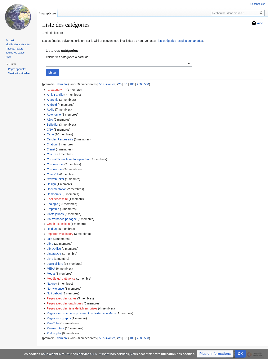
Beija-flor (52, 124)
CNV (50, 129)
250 (139, 84)
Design (51, 184)
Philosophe (54, 333)
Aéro (50, 119)
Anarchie (52, 99)
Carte (50, 134)
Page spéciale (47, 13)
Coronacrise (54, 169)
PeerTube (53, 323)
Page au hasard (14, 48)
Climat (51, 149)
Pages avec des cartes (61, 298)
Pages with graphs (59, 318)
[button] (215, 354)
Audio (50, 109)
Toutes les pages (15, 52)
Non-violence (55, 288)
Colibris (52, 154)
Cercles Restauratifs (60, 139)
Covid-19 (52, 174)
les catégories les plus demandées (180, 40)
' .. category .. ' (56, 89)
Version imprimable (19, 73)
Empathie (53, 209)
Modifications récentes (18, 44)
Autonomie (54, 114)
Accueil (10, 40)
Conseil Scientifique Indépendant (68, 159)
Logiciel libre (55, 263)
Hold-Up (52, 228)
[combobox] (119, 63)
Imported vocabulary (60, 234)
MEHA (51, 268)
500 (146, 84)
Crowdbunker (55, 179)
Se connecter (257, 4)
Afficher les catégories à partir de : (68, 57)
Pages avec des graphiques (65, 303)
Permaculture (55, 328)
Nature (51, 283)
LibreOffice (54, 248)
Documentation (56, 189)
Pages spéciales (17, 69)
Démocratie (54, 194)
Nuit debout (54, 293)
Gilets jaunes (55, 214)
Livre (50, 258)
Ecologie (52, 204)
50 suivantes (107, 84)
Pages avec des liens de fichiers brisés (72, 308)
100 (132, 84)
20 (120, 84)
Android (52, 104)
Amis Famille (55, 94)
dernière (62, 84)
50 (125, 84)
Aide (260, 23)
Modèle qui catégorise (61, 278)
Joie (49, 239)
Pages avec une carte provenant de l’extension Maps (81, 313)
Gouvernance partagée (62, 219)
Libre (50, 243)
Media (51, 273)
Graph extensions (58, 223)
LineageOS (54, 253)
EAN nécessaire (57, 199)
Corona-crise (55, 164)
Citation (52, 144)
